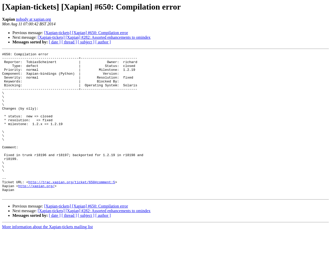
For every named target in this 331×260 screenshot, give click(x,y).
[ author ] (103, 42)
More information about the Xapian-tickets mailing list (47, 255)
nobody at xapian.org (33, 19)
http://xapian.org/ (36, 213)
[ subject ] (86, 42)
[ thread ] (69, 42)
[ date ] (55, 42)
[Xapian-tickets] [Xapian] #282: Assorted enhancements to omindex (94, 37)
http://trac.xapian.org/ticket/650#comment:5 (71, 208)
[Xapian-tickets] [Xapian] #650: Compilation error (86, 32)
